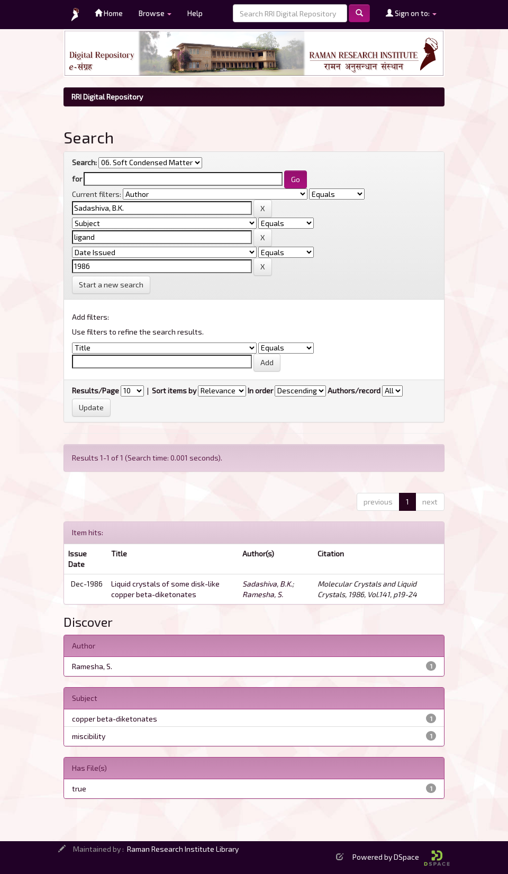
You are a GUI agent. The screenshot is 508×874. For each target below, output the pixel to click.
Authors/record (354, 390)
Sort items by (174, 390)
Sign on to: (411, 12)
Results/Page (95, 390)
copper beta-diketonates (114, 718)
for (77, 178)
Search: (84, 162)
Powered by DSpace (401, 856)
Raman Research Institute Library (183, 848)
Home (109, 12)
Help (195, 12)
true (79, 788)
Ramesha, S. (262, 594)
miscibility (88, 736)
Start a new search (111, 284)
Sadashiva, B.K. (267, 583)
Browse (155, 12)
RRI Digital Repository (107, 96)
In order (260, 390)
